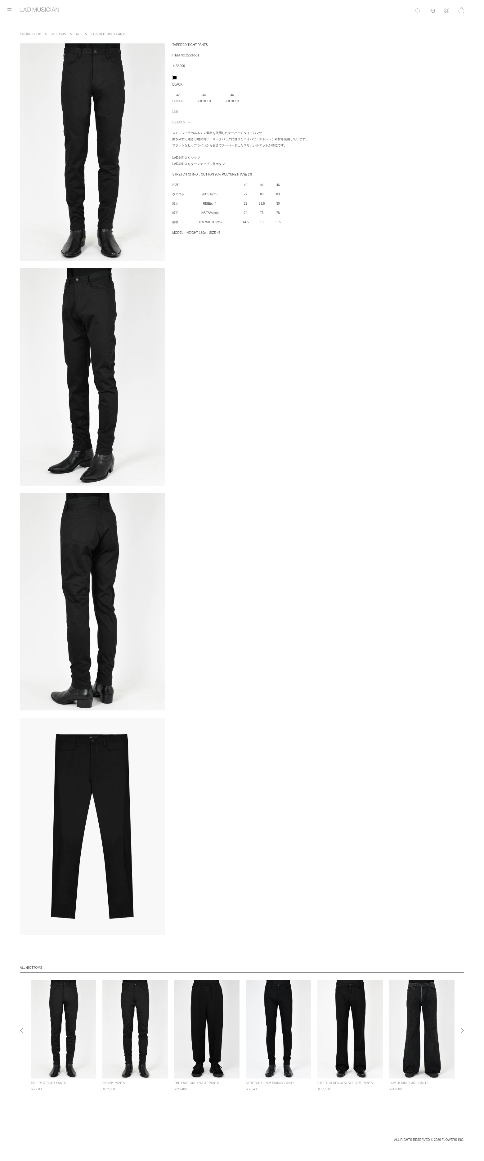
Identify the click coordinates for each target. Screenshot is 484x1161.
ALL (78, 34)
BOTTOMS (58, 34)
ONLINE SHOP (30, 34)
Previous (21, 1031)
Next (462, 1031)
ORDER (177, 101)
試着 (175, 111)
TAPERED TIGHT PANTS (108, 34)
